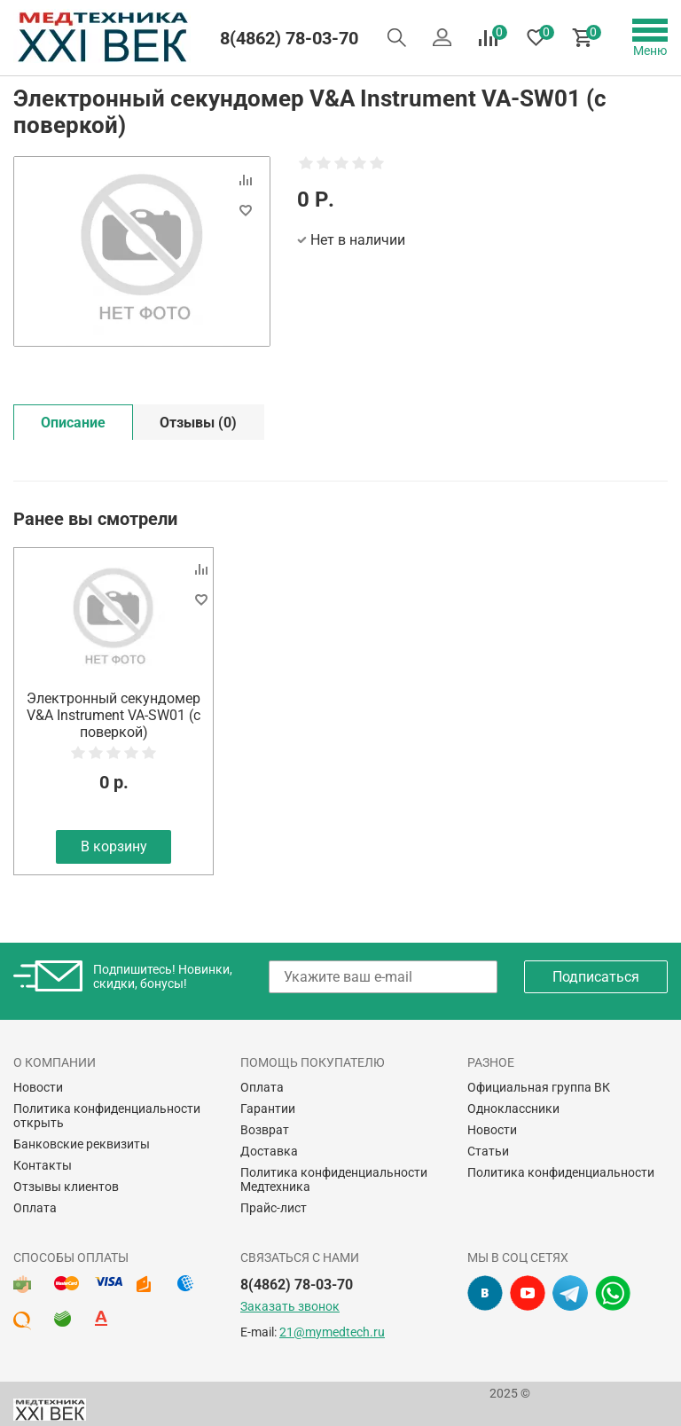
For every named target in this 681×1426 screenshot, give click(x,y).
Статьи (488, 1151)
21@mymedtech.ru (332, 1332)
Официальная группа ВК (538, 1087)
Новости (38, 1087)
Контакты (42, 1165)
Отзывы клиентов (66, 1186)
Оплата (35, 1208)
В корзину (114, 846)
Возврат (264, 1130)
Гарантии (267, 1108)
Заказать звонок (290, 1306)
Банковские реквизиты (81, 1144)
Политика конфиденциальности (560, 1172)
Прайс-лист (273, 1208)
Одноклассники (513, 1108)
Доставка (269, 1151)
